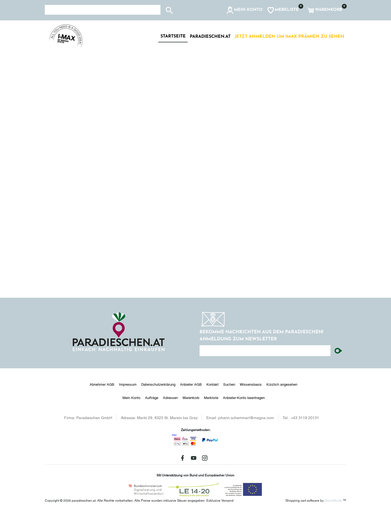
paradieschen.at (210, 36)
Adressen (170, 397)
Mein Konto (131, 397)
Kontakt (212, 384)
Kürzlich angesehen (281, 384)
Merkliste (211, 397)
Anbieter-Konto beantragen (244, 397)
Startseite (173, 36)
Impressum (128, 384)
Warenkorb (190, 397)
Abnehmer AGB (102, 384)
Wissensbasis (251, 384)
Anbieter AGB (191, 384)
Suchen (229, 384)
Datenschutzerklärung (158, 384)
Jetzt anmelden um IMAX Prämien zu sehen (289, 36)
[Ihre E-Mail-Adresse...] (265, 350)
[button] (244, 10)
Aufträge (151, 397)
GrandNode (333, 500)
